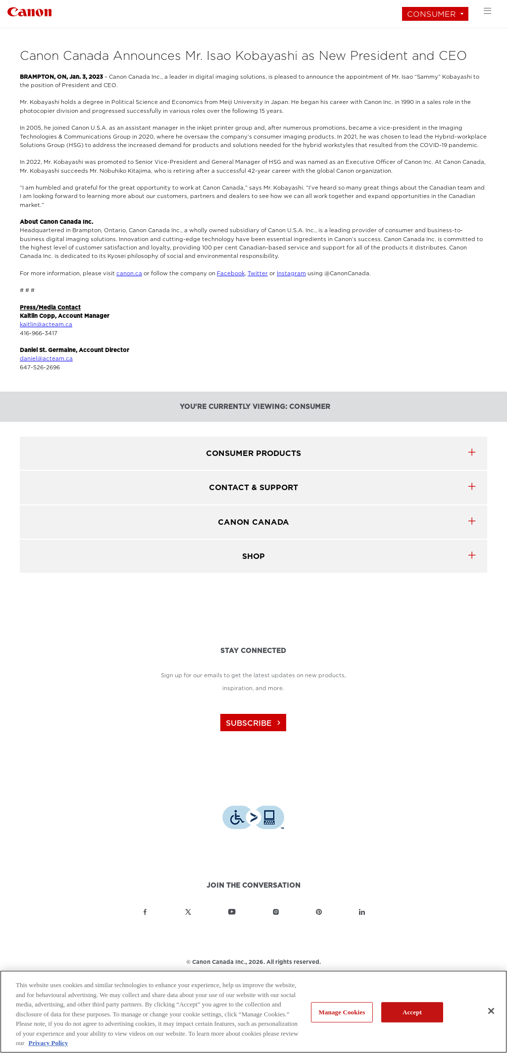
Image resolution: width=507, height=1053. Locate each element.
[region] (253, 1011)
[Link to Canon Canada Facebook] (145, 912)
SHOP (253, 556)
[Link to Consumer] (29, 10)
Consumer (431, 14)
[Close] (491, 1011)
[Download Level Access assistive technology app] (253, 818)
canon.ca (129, 273)
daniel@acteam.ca (46, 358)
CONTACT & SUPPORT (253, 487)
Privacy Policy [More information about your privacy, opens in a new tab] (48, 1043)
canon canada (253, 522)
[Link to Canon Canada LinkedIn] (362, 912)
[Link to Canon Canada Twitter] (188, 912)
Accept (412, 1012)
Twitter (258, 273)
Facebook (231, 273)
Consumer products (253, 453)
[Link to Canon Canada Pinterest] (319, 912)
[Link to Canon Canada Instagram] (276, 912)
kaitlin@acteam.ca (46, 324)
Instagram (291, 273)
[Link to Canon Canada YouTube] (232, 912)
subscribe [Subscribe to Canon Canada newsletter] (254, 723)
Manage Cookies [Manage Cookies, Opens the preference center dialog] (342, 1012)
